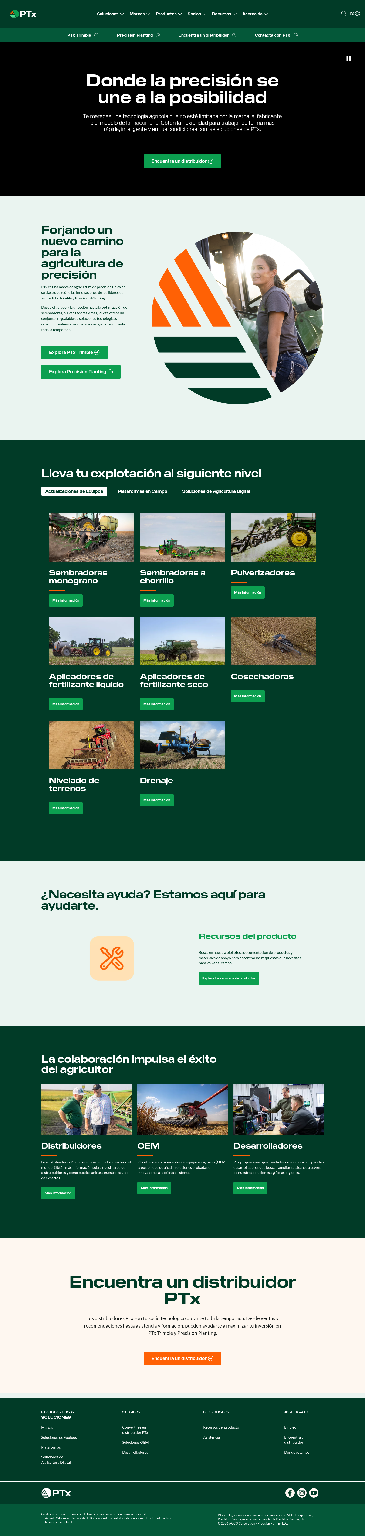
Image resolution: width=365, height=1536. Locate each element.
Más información (65, 600)
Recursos (216, 1412)
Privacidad (75, 1513)
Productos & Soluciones (57, 1415)
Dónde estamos (296, 1452)
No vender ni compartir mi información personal (116, 1513)
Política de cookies (160, 1517)
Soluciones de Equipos (59, 1437)
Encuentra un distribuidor (295, 1439)
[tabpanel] (182, 669)
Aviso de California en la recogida (65, 1517)
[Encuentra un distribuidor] (182, 1359)
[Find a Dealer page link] (182, 161)
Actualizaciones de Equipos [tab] (74, 491)
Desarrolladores (135, 1452)
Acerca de (297, 1412)
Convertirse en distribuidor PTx (135, 1429)
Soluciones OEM (135, 1442)
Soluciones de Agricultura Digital (56, 1459)
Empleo (290, 1427)
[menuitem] (110, 14)
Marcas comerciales (57, 1521)
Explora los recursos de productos (229, 978)
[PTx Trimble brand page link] (74, 353)
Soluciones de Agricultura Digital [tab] (216, 491)
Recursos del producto (221, 1427)
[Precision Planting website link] (81, 372)
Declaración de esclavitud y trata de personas (117, 1517)
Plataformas (51, 1447)
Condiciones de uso (53, 1513)
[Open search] (343, 13)
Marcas (47, 1427)
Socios (131, 1412)
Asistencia (211, 1437)
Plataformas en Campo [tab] (142, 491)
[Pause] (349, 59)
